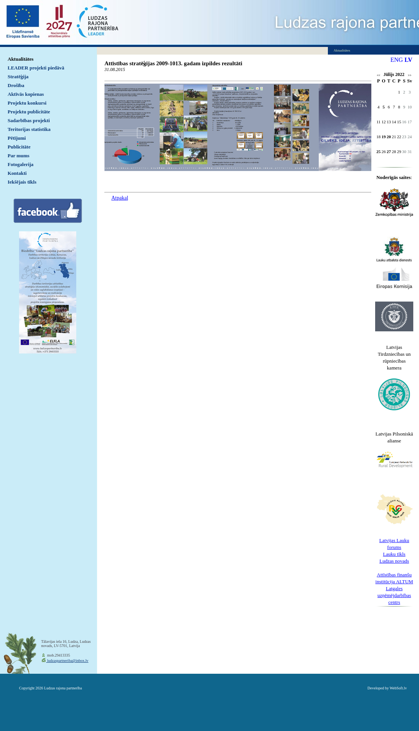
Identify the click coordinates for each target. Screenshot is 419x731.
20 (389, 136)
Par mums (18, 155)
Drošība (16, 85)
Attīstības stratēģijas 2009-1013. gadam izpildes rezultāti (173, 63)
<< (378, 75)
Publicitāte (19, 147)
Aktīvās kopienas (26, 94)
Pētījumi (17, 138)
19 (384, 136)
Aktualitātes (21, 59)
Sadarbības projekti (29, 120)
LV (409, 59)
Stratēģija (18, 76)
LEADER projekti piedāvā (36, 68)
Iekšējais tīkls (22, 182)
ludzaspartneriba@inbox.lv (67, 660)
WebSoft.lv (398, 688)
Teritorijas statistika (29, 129)
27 (389, 151)
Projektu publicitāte (29, 112)
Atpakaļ (119, 198)
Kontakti (17, 173)
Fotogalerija (21, 164)
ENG (396, 59)
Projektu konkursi (27, 103)
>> (409, 75)
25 (378, 151)
